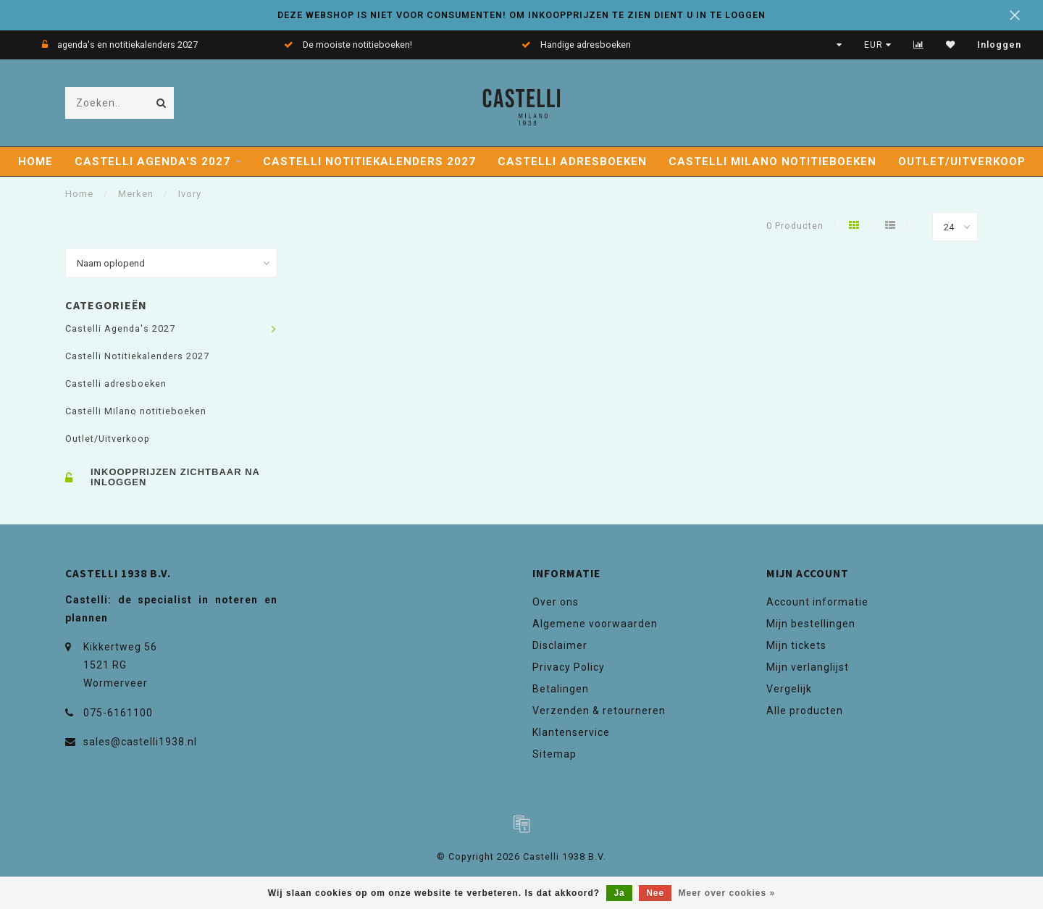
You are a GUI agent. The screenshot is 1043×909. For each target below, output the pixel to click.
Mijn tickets (796, 645)
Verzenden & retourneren (599, 710)
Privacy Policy (568, 667)
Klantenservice (571, 732)
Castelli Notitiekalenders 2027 (369, 161)
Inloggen (999, 45)
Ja (618, 893)
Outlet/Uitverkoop (962, 161)
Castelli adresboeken (572, 161)
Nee (655, 893)
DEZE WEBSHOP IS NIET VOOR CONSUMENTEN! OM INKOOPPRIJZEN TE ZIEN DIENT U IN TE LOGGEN (521, 14)
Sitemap (554, 754)
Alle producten (804, 710)
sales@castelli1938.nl (140, 741)
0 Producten (795, 225)
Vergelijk (789, 689)
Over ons (555, 602)
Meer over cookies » (727, 893)
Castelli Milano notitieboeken (772, 161)
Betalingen (560, 689)
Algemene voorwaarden (595, 623)
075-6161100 (118, 713)
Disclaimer (559, 645)
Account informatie (817, 602)
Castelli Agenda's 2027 (152, 161)
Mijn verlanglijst (807, 667)
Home (35, 161)
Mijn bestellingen (810, 623)
